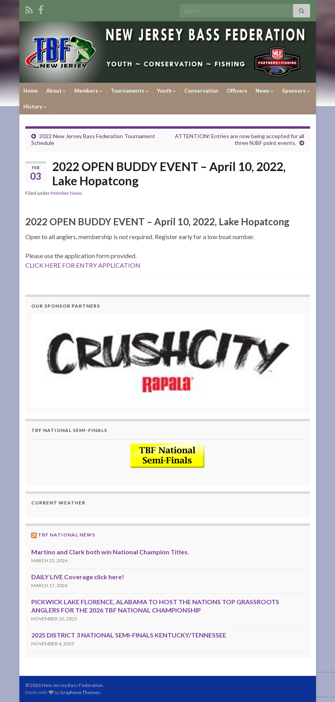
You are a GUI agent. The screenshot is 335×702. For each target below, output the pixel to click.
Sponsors (296, 91)
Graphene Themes (80, 692)
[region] (167, 361)
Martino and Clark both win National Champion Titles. (110, 552)
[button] (167, 361)
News (265, 91)
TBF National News (66, 535)
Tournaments (130, 91)
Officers (237, 91)
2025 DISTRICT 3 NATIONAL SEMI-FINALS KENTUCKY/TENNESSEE (128, 635)
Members (88, 91)
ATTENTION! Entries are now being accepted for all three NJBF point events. (239, 139)
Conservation (201, 91)
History (35, 106)
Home (30, 91)
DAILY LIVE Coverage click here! (77, 576)
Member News (66, 193)
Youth (166, 91)
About (56, 91)
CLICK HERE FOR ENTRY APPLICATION (82, 265)
